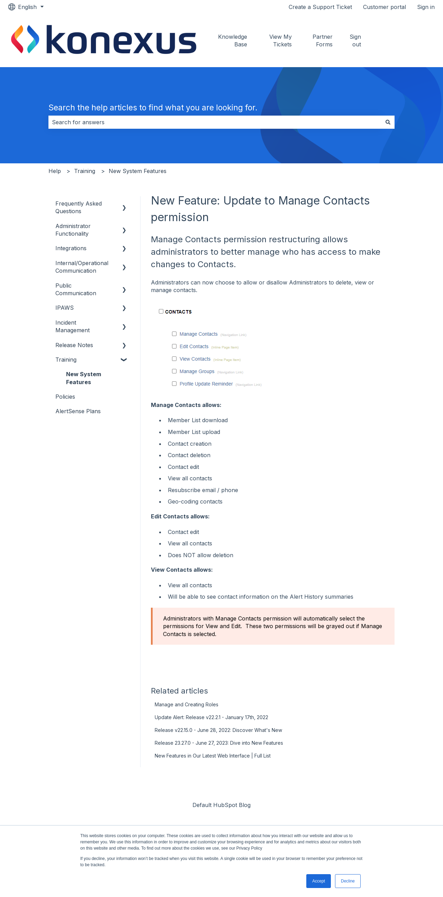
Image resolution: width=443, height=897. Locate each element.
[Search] (388, 122)
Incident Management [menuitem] (72, 326)
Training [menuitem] (65, 359)
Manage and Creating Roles (186, 704)
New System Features (137, 170)
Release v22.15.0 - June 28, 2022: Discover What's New (218, 730)
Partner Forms (323, 40)
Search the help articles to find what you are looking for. (152, 107)
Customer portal (384, 6)
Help (54, 170)
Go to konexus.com (407, 40)
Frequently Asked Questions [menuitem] (78, 207)
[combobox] (214, 122)
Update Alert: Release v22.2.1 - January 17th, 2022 (211, 717)
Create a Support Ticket (320, 6)
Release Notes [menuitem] (74, 345)
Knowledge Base (232, 40)
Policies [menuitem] (65, 396)
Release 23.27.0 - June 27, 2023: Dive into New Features (219, 743)
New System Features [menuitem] (83, 378)
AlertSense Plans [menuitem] (78, 411)
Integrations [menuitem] (71, 248)
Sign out (355, 40)
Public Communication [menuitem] (75, 289)
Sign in (426, 6)
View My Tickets (280, 40)
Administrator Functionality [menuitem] (73, 230)
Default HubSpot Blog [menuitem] (221, 804)
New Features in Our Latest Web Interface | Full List (213, 756)
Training (84, 170)
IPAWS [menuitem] (64, 307)
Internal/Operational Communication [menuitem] (81, 267)
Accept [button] (318, 881)
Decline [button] (348, 881)
